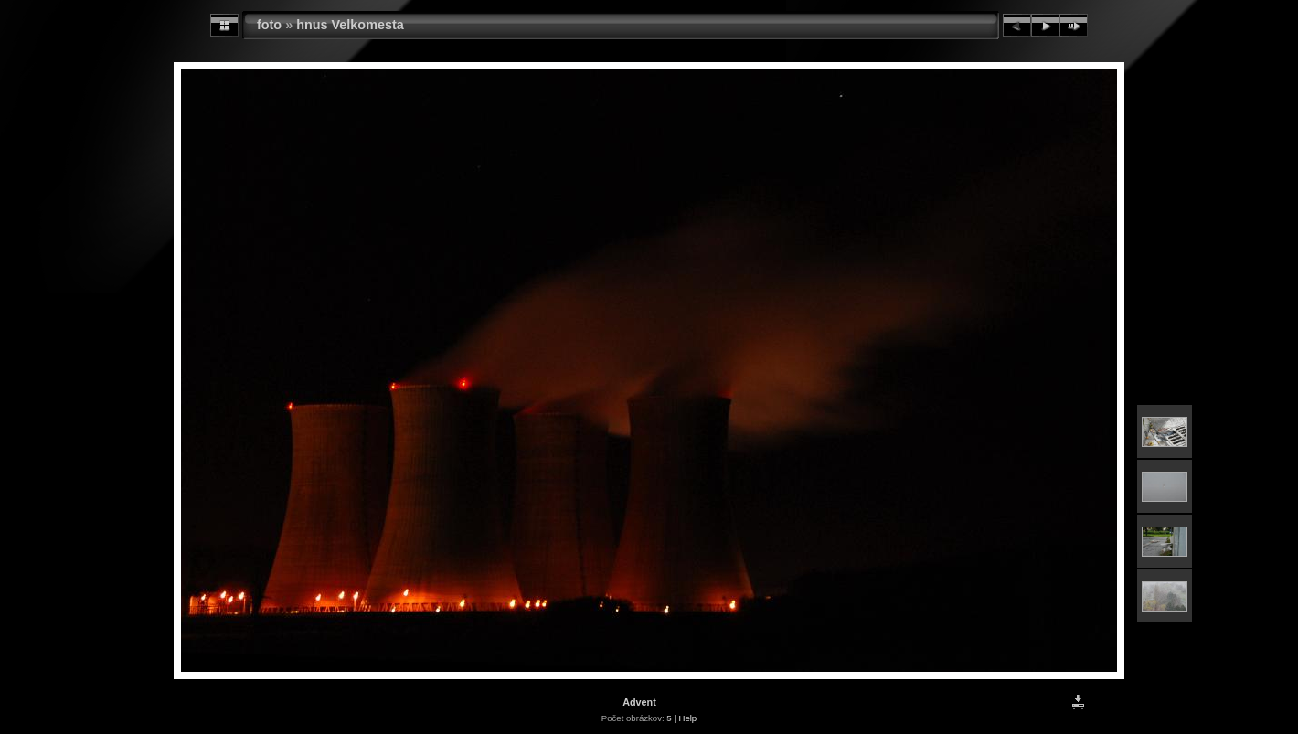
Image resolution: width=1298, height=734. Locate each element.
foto (269, 24)
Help (687, 718)
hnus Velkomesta (350, 24)
